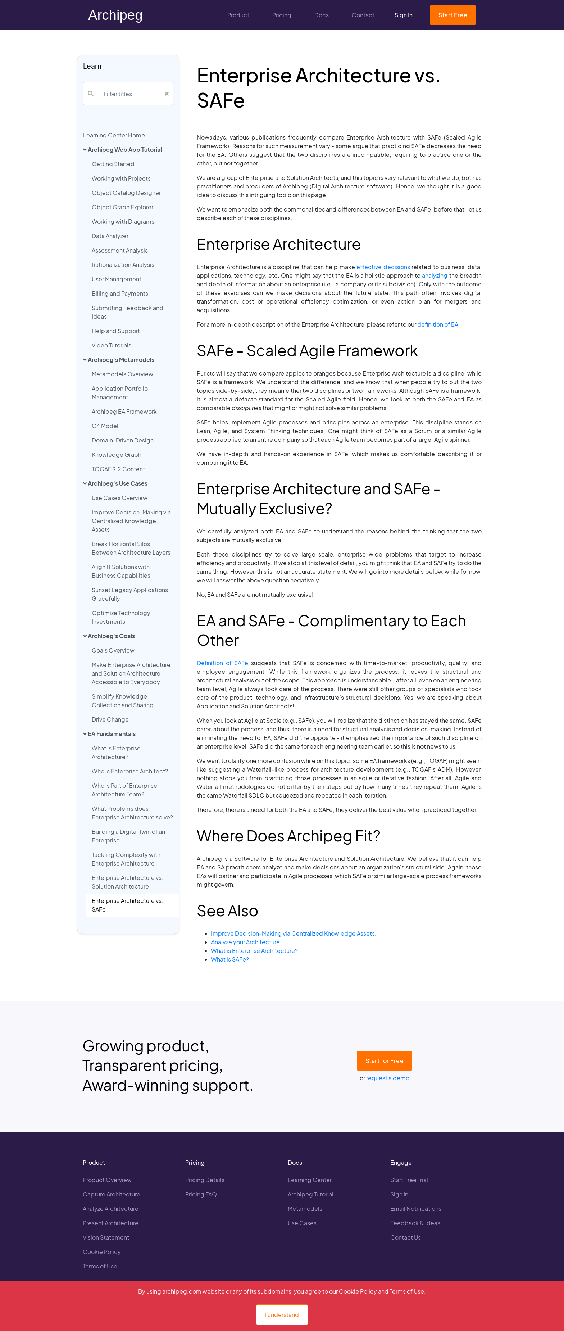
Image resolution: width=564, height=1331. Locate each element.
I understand (282, 1314)
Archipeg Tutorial (310, 1194)
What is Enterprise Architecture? (116, 752)
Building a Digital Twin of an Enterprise (128, 836)
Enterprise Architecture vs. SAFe (127, 905)
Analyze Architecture (110, 1208)
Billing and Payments (120, 293)
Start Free (452, 15)
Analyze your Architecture (245, 942)
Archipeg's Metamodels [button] (118, 359)
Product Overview (107, 1180)
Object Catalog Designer (126, 192)
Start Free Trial (409, 1180)
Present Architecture (110, 1223)
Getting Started (113, 164)
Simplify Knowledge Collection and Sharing (123, 700)
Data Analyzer (110, 236)
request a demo (387, 1078)
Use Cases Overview (119, 497)
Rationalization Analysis (123, 264)
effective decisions (383, 267)
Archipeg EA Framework (124, 411)
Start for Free (384, 1060)
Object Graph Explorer (122, 207)
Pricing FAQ (201, 1194)
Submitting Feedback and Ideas (127, 312)
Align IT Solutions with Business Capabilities (121, 571)
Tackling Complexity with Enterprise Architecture (126, 859)
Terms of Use (100, 1266)
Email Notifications (415, 1208)
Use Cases (302, 1223)
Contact (363, 15)
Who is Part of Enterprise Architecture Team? (124, 790)
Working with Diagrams (123, 221)
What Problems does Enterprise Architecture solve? (132, 813)
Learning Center (310, 1180)
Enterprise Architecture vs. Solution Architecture (127, 882)
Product (238, 15)
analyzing (434, 275)
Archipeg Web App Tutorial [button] (122, 149)
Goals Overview (113, 650)
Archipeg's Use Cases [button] (115, 483)
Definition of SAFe (222, 663)
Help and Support (116, 331)
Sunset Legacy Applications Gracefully (130, 594)
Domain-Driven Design (123, 440)
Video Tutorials (111, 345)
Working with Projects (121, 178)
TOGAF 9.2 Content (118, 469)
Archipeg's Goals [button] (109, 636)
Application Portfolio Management (120, 393)
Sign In (404, 15)
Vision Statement (106, 1237)
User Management (116, 279)
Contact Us (405, 1237)
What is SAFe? (230, 959)
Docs (321, 15)
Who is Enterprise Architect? (130, 771)
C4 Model (105, 426)
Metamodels (305, 1208)
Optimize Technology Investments (121, 617)
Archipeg (115, 15)
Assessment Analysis (120, 250)
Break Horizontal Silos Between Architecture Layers (131, 548)
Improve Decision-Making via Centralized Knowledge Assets (131, 520)
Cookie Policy (102, 1251)
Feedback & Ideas (415, 1223)
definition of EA (437, 324)
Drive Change (110, 719)
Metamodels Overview (122, 374)
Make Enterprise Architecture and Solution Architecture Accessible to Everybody (131, 673)
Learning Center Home (114, 135)
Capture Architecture (111, 1194)
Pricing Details (204, 1180)
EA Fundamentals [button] (109, 733)
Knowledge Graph (116, 454)
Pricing (281, 15)
